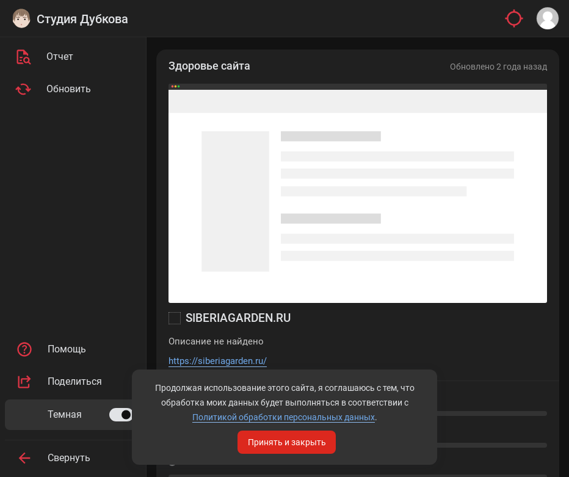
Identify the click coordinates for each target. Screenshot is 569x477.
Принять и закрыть (287, 442)
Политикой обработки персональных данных (283, 417)
